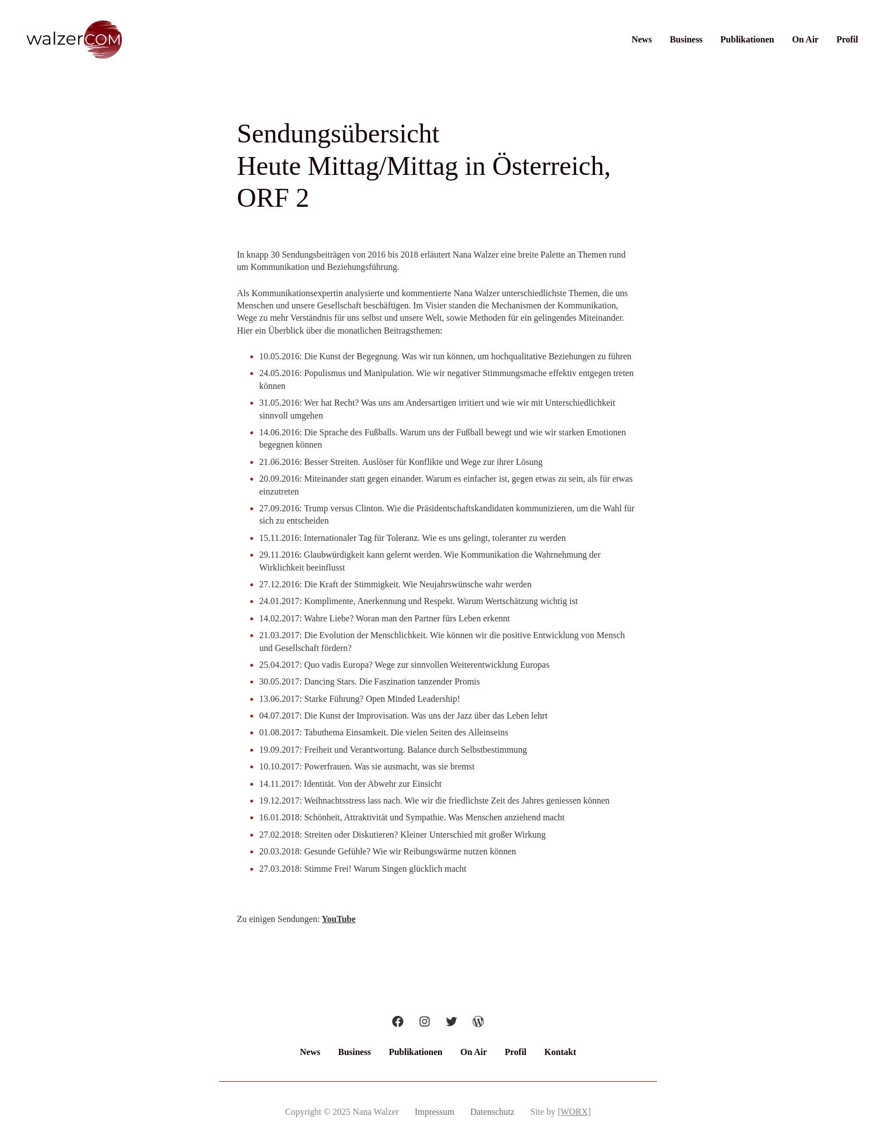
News (641, 39)
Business (686, 39)
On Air (805, 39)
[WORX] (574, 1111)
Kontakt (560, 1052)
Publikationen (747, 39)
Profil (847, 39)
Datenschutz (492, 1111)
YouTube (339, 919)
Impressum (434, 1111)
